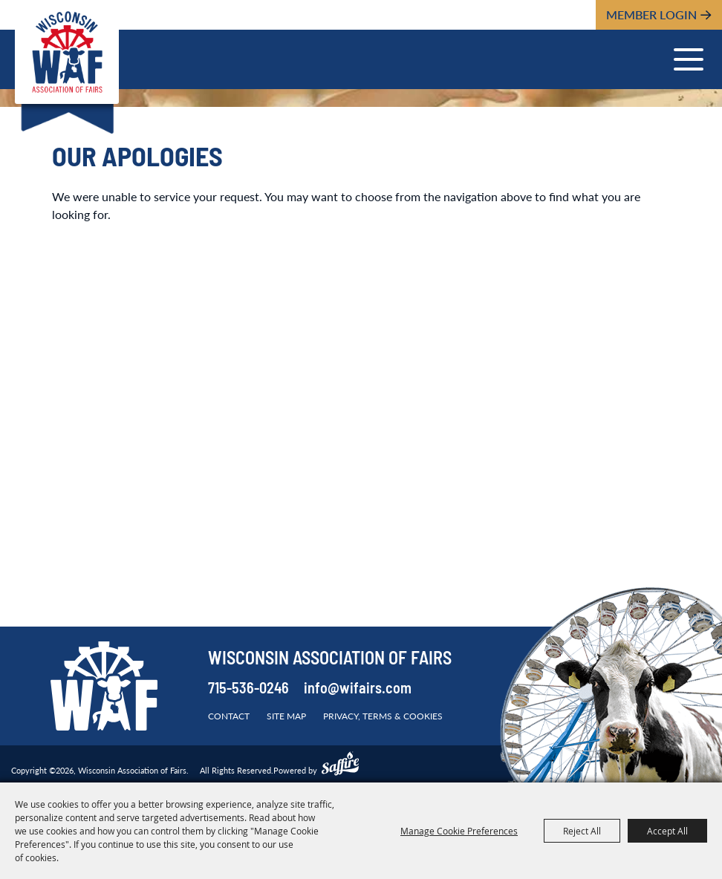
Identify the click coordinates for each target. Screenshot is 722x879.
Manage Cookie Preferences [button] (459, 831)
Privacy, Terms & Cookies (383, 716)
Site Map (286, 716)
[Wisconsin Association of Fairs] (66, 52)
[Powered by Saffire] (340, 765)
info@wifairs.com (358, 689)
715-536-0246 (248, 689)
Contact (229, 716)
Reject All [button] (582, 831)
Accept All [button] (667, 831)
